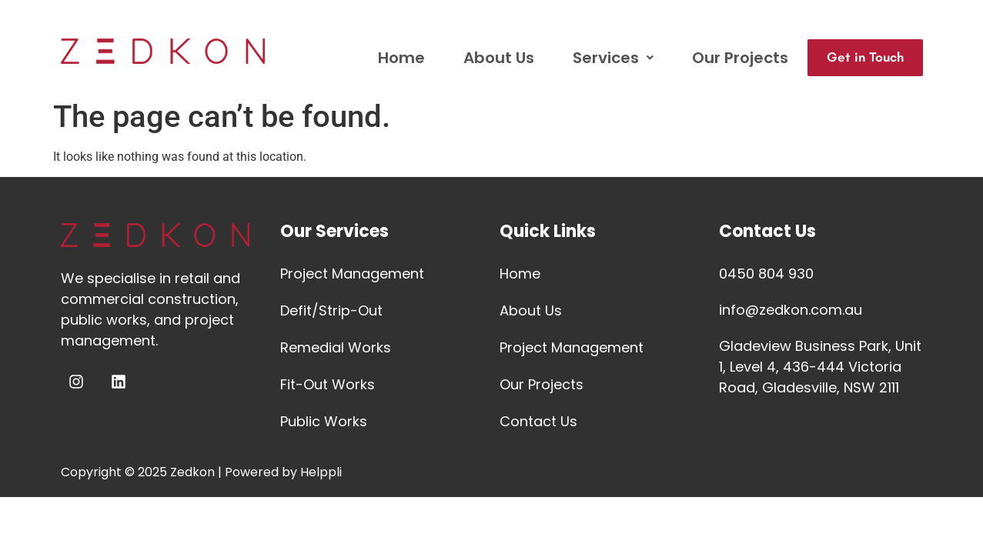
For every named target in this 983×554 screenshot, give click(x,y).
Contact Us (538, 421)
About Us (485, 57)
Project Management (352, 273)
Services (600, 57)
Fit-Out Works (327, 384)
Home (388, 57)
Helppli (321, 472)
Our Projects (727, 57)
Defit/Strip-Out (331, 310)
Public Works (323, 421)
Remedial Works (335, 347)
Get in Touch (859, 57)
